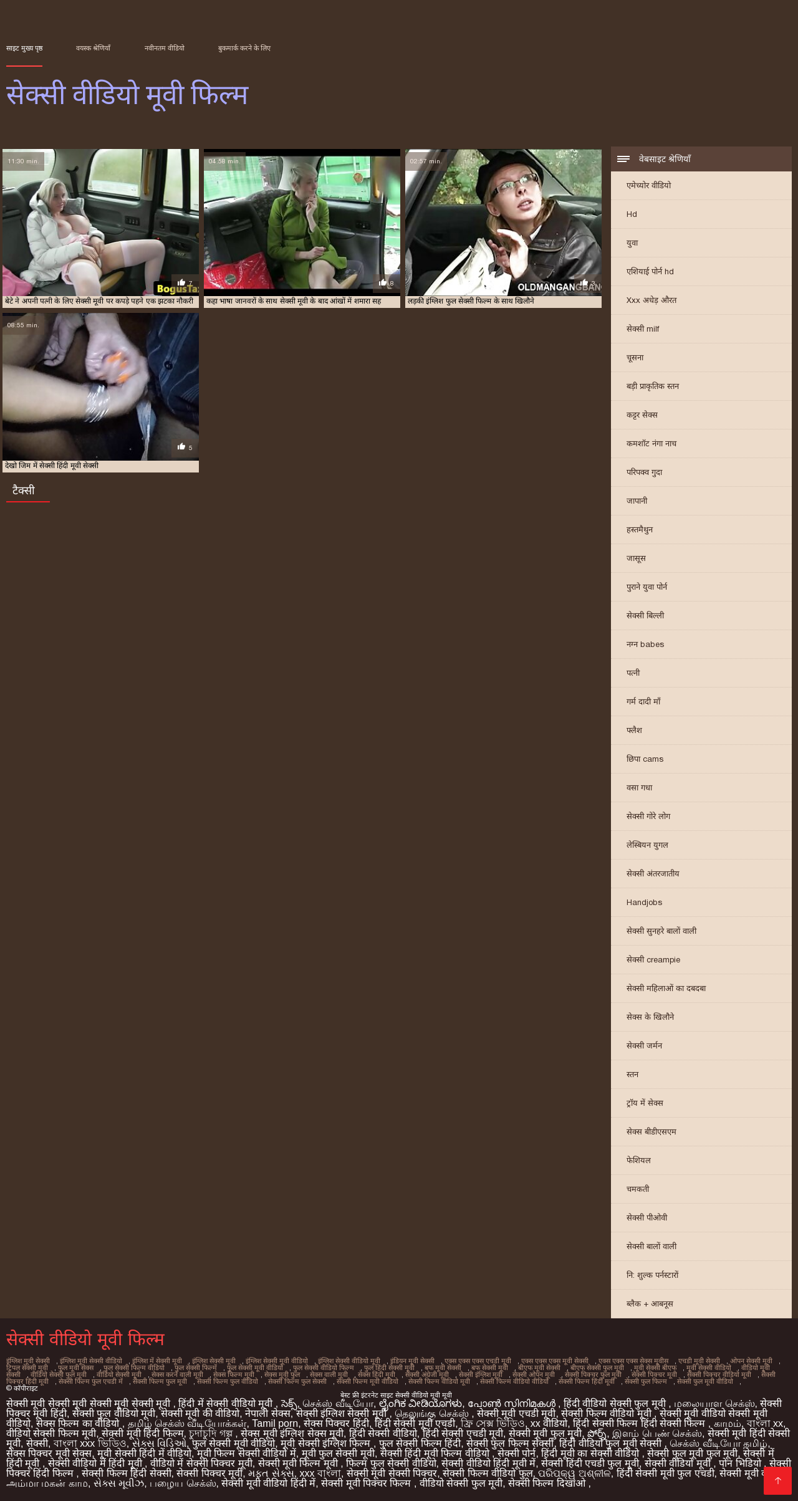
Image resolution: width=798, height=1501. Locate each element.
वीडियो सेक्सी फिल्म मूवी (51, 1433)
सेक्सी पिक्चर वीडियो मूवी (719, 1374)
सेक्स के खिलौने (650, 1017)
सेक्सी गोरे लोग (648, 816)
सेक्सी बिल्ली (645, 615)
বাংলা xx (765, 1423)
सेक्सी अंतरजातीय (653, 873)
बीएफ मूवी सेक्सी (539, 1367)
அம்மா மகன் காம (47, 1483)
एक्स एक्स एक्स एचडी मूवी (478, 1360)
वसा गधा (639, 787)
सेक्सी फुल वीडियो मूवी (113, 1413)
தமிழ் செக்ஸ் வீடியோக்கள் (187, 1423)
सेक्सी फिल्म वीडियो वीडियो (514, 1381)
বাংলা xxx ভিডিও (90, 1443)
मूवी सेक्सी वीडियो (708, 1367)
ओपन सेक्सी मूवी (751, 1360)
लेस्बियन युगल (647, 845)
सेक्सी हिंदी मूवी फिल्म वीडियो (436, 1453)
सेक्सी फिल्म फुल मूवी (160, 1381)
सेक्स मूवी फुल (282, 1374)
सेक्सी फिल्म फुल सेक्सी (297, 1381)
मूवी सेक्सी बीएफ (655, 1367)
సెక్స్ (289, 1403)
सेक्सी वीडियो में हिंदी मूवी (96, 1463)
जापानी (637, 501)
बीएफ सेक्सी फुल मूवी (597, 1367)
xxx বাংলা (320, 1473)
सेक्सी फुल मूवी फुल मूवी (692, 1453)
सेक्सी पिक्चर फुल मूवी (593, 1374)
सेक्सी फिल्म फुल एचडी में (91, 1381)
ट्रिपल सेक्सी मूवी (27, 1367)
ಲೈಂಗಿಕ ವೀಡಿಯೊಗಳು (420, 1403)
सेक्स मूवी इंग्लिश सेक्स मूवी (292, 1433)
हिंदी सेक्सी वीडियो (383, 1433)
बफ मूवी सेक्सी (443, 1367)
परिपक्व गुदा (644, 472)
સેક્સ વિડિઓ (159, 1443)
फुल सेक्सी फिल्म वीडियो (134, 1367)
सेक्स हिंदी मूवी (376, 1374)
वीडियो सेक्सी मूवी (119, 1374)
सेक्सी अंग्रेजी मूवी (427, 1374)
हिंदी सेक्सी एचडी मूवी (463, 1433)
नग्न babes (645, 644)
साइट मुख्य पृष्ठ (24, 48)
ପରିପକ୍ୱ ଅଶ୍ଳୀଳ (574, 1473)
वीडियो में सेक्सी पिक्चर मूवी (201, 1463)
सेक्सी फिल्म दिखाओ (548, 1483)
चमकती (638, 1189)
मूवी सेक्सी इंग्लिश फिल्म (327, 1443)
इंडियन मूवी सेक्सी (412, 1360)
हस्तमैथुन (640, 529)
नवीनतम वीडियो (165, 48)
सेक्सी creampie (653, 959)
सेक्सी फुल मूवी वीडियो (705, 1381)
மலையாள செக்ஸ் (714, 1403)
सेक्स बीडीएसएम (651, 1131)
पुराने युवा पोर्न (647, 587)
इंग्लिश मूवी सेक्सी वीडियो (91, 1360)
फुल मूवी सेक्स (76, 1367)
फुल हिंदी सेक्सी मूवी (389, 1367)
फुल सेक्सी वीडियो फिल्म (323, 1367)
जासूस (636, 558)
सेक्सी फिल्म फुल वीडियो (227, 1381)
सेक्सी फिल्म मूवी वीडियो (367, 1381)
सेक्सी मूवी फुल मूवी (545, 1433)
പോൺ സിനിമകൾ (513, 1403)
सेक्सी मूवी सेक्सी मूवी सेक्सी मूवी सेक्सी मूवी (89, 1403)
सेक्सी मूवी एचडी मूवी (516, 1413)
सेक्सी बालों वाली (651, 1246)
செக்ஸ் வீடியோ (337, 1403)
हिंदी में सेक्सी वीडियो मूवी (226, 1403)
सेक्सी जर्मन (644, 1045)
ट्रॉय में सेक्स (645, 1103)
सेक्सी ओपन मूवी (533, 1374)
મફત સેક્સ (271, 1473)
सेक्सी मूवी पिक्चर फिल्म (367, 1483)
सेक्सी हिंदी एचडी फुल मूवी (590, 1463)
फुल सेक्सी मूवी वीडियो (255, 1367)
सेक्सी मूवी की (745, 1473)
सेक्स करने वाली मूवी (177, 1374)
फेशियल (639, 1160)
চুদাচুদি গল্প (212, 1433)
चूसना (635, 357)
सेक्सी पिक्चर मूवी (654, 1374)
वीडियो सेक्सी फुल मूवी (59, 1374)
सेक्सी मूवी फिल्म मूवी (299, 1463)
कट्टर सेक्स (642, 415)
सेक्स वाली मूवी (329, 1374)
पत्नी (633, 673)
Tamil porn (275, 1423)
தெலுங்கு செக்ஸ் (433, 1413)
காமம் (727, 1423)
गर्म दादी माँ (643, 701)
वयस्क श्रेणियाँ (93, 48)
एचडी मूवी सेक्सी (699, 1360)
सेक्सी (37, 1443)
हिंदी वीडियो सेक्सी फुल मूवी (616, 1403)
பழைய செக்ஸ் (183, 1483)
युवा (632, 242)
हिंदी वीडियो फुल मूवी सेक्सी (611, 1443)
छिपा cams (645, 759)
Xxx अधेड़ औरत (651, 300)
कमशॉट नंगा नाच (651, 443)
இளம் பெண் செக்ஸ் (657, 1433)
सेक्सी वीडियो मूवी (679, 1463)
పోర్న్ (597, 1433)
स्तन (632, 1074)
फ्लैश (634, 730)
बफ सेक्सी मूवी (489, 1367)
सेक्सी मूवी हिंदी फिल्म (142, 1433)
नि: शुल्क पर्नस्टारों (652, 1275)
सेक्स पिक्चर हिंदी (336, 1423)
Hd (632, 214)
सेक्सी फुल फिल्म (646, 1381)
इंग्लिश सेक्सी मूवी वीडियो (277, 1360)
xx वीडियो (549, 1423)
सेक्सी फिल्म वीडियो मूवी (439, 1381)
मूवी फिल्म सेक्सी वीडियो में (246, 1453)
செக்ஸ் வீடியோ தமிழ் (718, 1443)
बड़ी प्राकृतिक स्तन (653, 386)
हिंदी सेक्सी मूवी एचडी (415, 1423)
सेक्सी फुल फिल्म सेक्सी (510, 1443)
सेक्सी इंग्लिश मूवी (480, 1374)
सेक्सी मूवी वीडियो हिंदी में (268, 1483)
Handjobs (644, 902)
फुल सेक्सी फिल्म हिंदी (420, 1443)
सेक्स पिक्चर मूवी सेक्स (49, 1453)
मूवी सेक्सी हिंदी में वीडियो (144, 1453)
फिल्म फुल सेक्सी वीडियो (391, 1463)
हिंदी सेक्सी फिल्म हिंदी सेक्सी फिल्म (640, 1423)
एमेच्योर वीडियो (649, 185)
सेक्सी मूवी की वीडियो (200, 1413)
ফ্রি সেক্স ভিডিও (493, 1423)
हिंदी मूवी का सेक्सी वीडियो (591, 1453)
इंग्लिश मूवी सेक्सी (28, 1360)
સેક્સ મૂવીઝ (119, 1483)
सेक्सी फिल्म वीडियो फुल (487, 1473)
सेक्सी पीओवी (647, 1217)
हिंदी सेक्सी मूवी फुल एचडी (665, 1473)
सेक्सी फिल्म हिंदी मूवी (587, 1381)
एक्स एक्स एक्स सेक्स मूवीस (633, 1360)
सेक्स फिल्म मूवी (233, 1374)
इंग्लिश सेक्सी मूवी (214, 1360)
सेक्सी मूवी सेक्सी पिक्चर (392, 1473)
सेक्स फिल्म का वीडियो (79, 1423)
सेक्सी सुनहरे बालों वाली (661, 931)
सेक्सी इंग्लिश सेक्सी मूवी (343, 1413)
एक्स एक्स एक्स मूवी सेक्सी (555, 1360)
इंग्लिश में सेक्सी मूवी (157, 1360)
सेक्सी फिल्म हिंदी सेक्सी (126, 1473)
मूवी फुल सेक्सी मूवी (338, 1453)
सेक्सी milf (643, 328)
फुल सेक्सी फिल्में (196, 1367)
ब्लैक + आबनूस (650, 1303)
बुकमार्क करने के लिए (244, 48)
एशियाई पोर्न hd (650, 271)
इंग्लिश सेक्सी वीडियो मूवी (349, 1360)
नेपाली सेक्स (267, 1413)
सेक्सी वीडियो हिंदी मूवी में (488, 1463)
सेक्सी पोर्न (517, 1453)
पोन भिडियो (741, 1463)
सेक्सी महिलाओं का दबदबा (666, 988)
